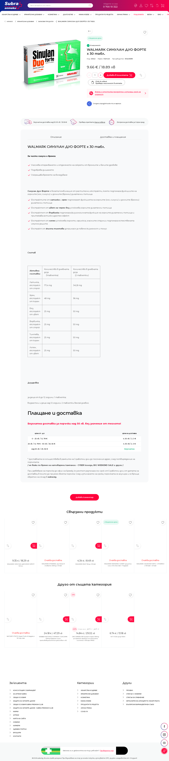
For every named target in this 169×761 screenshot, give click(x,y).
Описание (56, 137)
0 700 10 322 (110, 6)
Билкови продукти (45, 21)
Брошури (17, 733)
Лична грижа (122, 14)
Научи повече (100, 123)
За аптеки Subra (20, 694)
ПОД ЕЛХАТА (139, 14)
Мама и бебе (84, 14)
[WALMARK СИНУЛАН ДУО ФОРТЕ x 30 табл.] (52, 68)
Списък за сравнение (135, 697)
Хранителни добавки (33, 14)
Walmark (106, 59)
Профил (129, 690)
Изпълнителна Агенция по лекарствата (143, 701)
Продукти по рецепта (104, 14)
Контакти (17, 736)
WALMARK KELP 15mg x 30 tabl (85, 564)
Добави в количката (119, 75)
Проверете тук (107, 750)
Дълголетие (68, 14)
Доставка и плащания (113, 137)
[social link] (164, 731)
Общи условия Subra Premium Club (28, 704)
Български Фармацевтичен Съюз (140, 704)
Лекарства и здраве (10, 14)
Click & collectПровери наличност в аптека (106, 82)
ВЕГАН (149, 14)
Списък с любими (133, 694)
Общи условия (19, 697)
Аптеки (16, 715)
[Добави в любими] (33, 523)
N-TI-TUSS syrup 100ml (118, 637)
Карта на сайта (19, 718)
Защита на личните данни (24, 701)
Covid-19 (84, 711)
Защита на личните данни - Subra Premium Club (33, 708)
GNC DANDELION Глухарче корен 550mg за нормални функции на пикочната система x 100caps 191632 (85, 639)
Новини (16, 722)
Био (159, 14)
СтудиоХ (133, 758)
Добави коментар (84, 498)
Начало (10, 21)
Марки (15, 711)
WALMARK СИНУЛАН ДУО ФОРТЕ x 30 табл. (76, 21)
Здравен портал (20, 729)
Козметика (52, 14)
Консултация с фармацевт (24, 690)
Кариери (16, 725)
